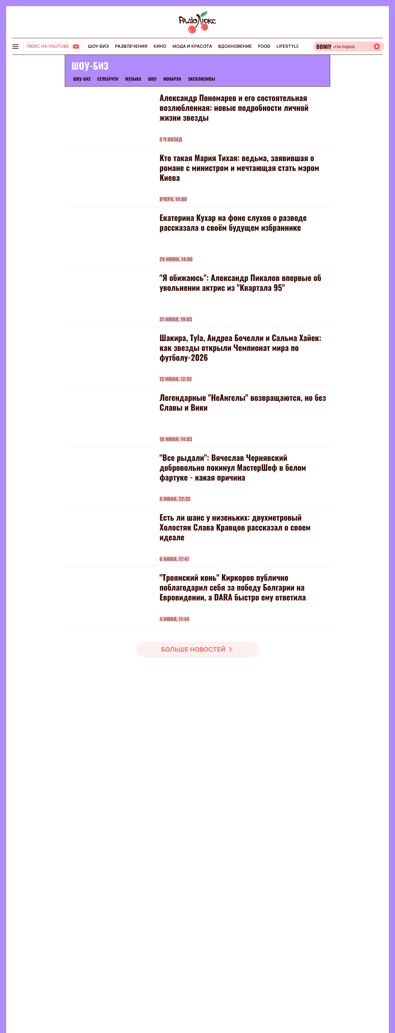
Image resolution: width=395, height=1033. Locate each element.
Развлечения (131, 46)
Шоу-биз (98, 46)
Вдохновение (235, 46)
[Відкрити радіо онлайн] (348, 46)
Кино (160, 46)
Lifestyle (287, 46)
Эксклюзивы (201, 79)
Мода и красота (192, 46)
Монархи (172, 79)
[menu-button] (15, 46)
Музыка (133, 79)
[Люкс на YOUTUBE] (53, 46)
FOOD (264, 46)
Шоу (152, 79)
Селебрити (107, 79)
